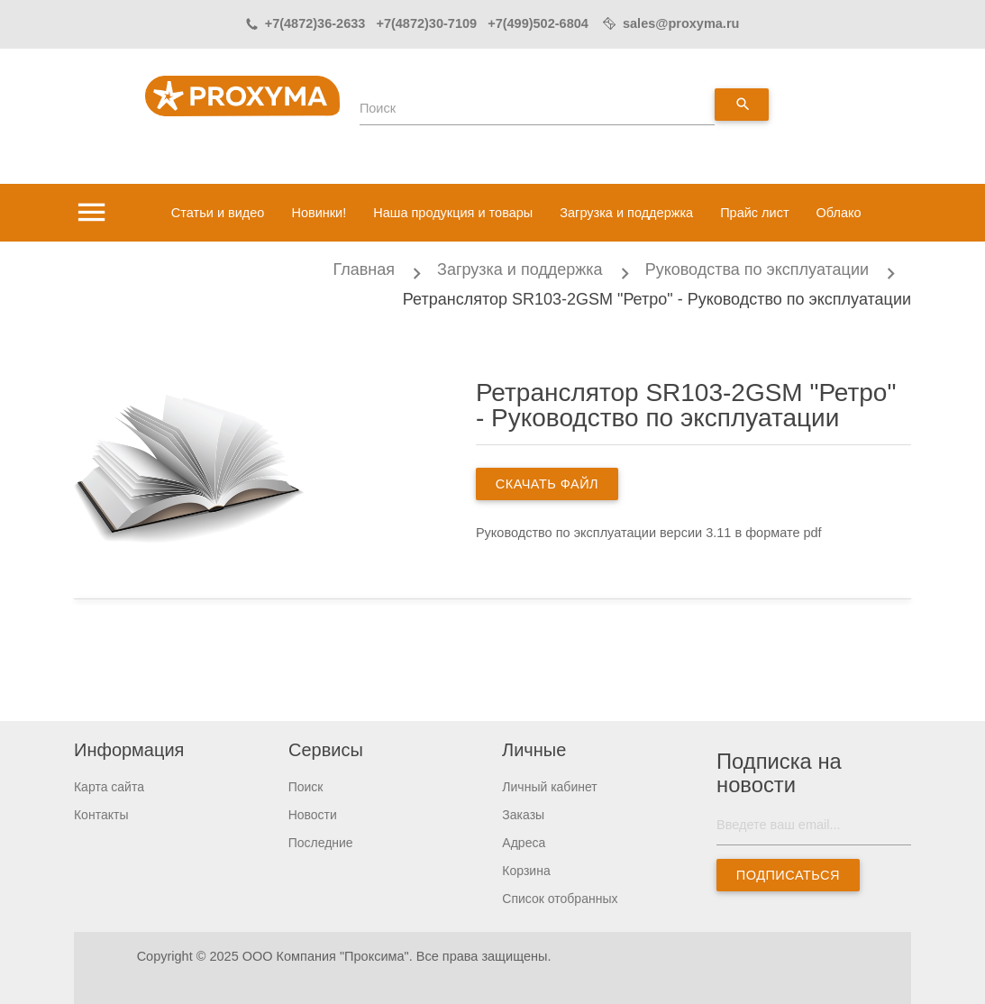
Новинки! (318, 212)
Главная (364, 269)
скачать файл (547, 484)
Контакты (101, 815)
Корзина (526, 870)
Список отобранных (559, 898)
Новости (312, 815)
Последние (320, 842)
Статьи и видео (218, 212)
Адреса (523, 842)
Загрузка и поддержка (626, 212)
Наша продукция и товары (453, 212)
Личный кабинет (549, 787)
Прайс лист (754, 212)
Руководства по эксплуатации (757, 269)
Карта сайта (109, 787)
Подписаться (788, 875)
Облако (839, 212)
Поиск (378, 108)
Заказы (523, 815)
